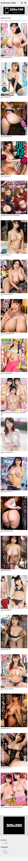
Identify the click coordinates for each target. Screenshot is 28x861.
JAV (4, 850)
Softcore (5, 851)
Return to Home (23, 20)
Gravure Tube (8, 2)
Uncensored (6, 853)
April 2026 (6, 843)
